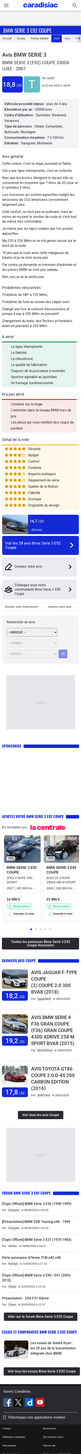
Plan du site (49, 1445)
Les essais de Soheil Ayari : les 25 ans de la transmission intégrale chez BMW (53, 1348)
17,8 (15, 1092)
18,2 (15, 996)
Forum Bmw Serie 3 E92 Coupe (26, 1193)
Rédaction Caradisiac (14, 1437)
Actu (67, 38)
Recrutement (9, 1445)
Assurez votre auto (59, 606)
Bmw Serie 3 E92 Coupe (27, 30)
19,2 (15, 1041)
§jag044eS (44, 998)
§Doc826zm (45, 1050)
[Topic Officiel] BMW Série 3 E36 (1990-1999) (36, 1204)
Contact (7, 1428)
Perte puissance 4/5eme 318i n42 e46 (31, 1258)
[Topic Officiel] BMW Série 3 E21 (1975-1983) (36, 1240)
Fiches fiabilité (39, 38)
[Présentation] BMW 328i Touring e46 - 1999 (36, 1222)
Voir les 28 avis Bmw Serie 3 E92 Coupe (33, 545)
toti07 (50, 78)
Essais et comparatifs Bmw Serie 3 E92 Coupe (39, 1332)
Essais (21, 38)
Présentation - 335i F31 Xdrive (25, 1298)
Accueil (7, 38)
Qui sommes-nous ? (53, 1437)
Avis (56, 38)
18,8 (12, 84)
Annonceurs (49, 1428)
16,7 (37, 521)
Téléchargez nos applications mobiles (36, 1417)
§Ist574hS (44, 1095)
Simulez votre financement (21, 606)
